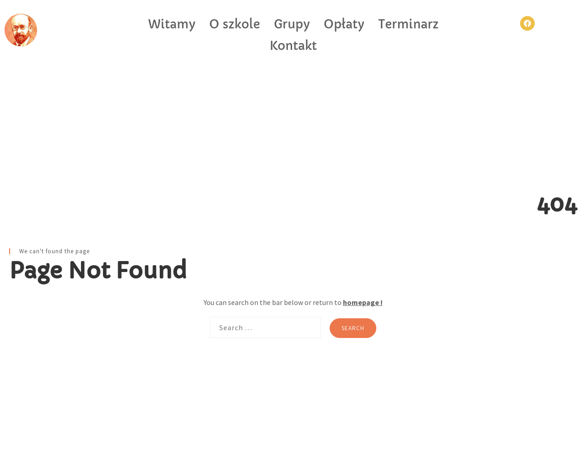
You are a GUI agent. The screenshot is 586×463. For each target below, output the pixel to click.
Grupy (292, 24)
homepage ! (363, 302)
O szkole (234, 24)
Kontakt (293, 45)
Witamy (171, 24)
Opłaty (344, 24)
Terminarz (408, 24)
